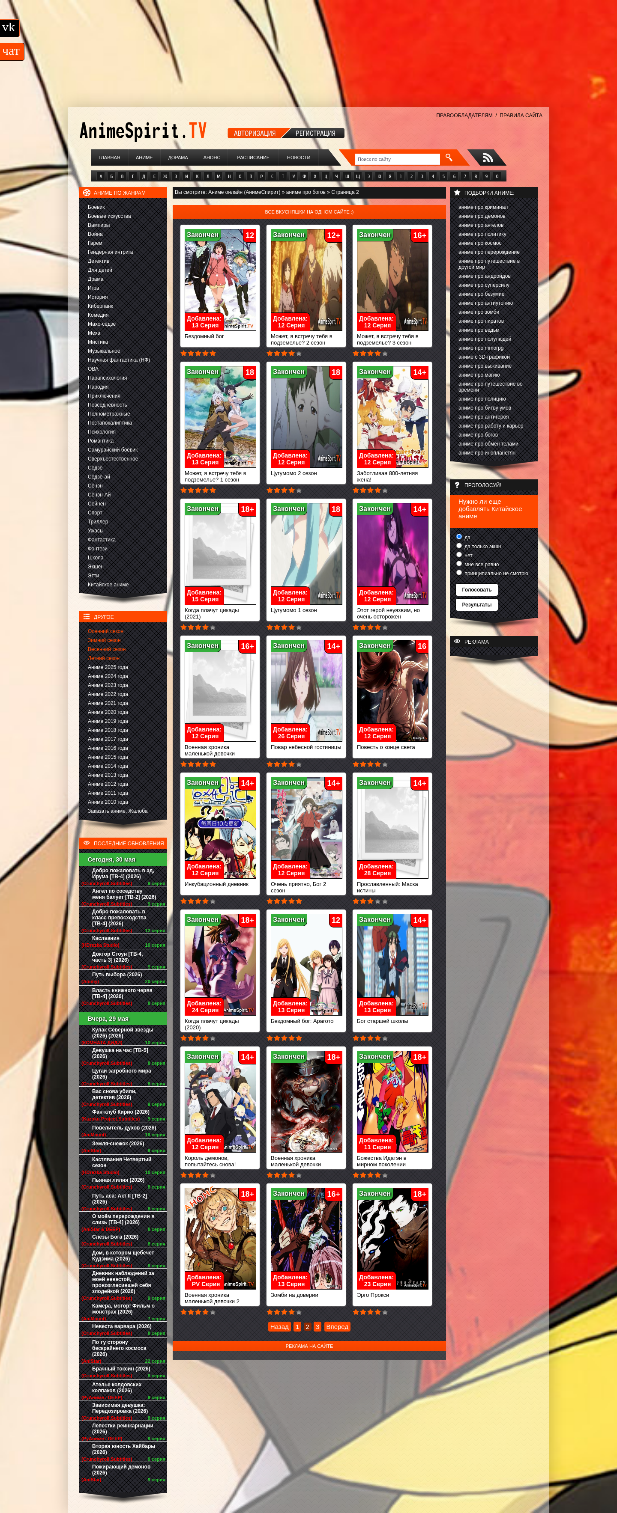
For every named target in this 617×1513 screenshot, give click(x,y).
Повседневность (107, 405)
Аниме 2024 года (108, 676)
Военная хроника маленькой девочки (220, 748)
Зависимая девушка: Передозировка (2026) (120, 1408)
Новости (298, 157)
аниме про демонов (482, 216)
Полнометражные (109, 414)
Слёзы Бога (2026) (115, 1237)
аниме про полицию (482, 399)
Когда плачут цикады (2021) (220, 611)
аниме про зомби (478, 312)
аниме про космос (479, 243)
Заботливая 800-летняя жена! (392, 474)
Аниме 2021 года (108, 703)
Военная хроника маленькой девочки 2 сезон (220, 1299)
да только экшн (482, 547)
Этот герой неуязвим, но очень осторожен (392, 611)
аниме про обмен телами (488, 444)
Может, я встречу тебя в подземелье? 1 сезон (220, 474)
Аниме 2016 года (108, 748)
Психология (102, 432)
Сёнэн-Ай (99, 495)
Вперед (337, 1326)
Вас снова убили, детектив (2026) (114, 1094)
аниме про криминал (483, 207)
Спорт (95, 513)
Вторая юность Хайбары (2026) (124, 1449)
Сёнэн (95, 486)
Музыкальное (104, 351)
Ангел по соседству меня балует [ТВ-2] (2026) (124, 894)
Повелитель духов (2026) (124, 1128)
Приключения (104, 396)
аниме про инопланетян (486, 453)
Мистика (98, 342)
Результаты (476, 605)
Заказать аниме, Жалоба (118, 811)
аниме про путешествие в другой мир (489, 264)
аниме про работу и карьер (491, 426)
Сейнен (97, 504)
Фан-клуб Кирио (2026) (121, 1112)
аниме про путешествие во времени (490, 387)
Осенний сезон (105, 631)
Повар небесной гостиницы (306, 744)
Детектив (98, 261)
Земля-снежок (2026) (118, 1144)
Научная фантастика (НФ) (119, 360)
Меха (94, 333)
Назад (279, 1326)
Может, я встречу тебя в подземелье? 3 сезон (392, 337)
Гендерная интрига (110, 252)
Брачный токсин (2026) (121, 1369)
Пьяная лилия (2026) (118, 1180)
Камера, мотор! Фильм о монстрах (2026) (123, 1309)
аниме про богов (478, 435)
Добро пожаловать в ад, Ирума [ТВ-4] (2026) (123, 874)
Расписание (253, 157)
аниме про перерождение (489, 252)
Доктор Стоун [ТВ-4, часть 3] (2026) (117, 957)
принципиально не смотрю (495, 574)
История (98, 297)
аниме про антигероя (483, 417)
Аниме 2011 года (108, 793)
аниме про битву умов (484, 408)
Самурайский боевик (113, 450)
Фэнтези (98, 549)
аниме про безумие (481, 294)
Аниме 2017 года (108, 739)
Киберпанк (100, 306)
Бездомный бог (220, 333)
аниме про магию (479, 375)
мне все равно (481, 565)
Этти (93, 576)
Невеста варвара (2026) (122, 1326)
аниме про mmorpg (480, 348)
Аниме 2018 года (108, 730)
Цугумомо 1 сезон (306, 607)
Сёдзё (95, 468)
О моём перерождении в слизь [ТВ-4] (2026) (123, 1219)
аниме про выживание (485, 366)
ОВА (93, 369)
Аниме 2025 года (108, 667)
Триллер (98, 522)
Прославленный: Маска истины (392, 885)
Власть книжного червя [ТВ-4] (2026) (122, 993)
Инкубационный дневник (220, 881)
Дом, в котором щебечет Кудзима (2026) (123, 1256)
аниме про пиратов (481, 321)
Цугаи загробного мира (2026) (121, 1074)
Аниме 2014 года (108, 766)
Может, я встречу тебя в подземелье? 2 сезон (306, 337)
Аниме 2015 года (108, 757)
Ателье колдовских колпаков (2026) (116, 1388)
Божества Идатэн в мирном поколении (392, 1159)
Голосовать (476, 590)
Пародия (98, 387)
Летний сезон (104, 658)
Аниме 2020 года (108, 712)
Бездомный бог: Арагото (306, 1018)
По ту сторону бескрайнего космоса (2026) (119, 1348)
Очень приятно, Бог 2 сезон (306, 885)
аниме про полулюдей (484, 339)
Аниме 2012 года (108, 784)
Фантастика (102, 540)
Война (95, 234)
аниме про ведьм (479, 330)
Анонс (212, 157)
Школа (95, 558)
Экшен (96, 567)
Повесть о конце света (392, 744)
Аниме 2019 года (108, 721)
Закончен (203, 234)
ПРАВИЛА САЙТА (521, 116)
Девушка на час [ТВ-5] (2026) (120, 1053)
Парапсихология (107, 378)
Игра (93, 288)
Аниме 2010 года (108, 802)
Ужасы (96, 531)
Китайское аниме (108, 585)
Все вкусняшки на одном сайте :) (309, 211)
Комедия (98, 315)
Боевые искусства (109, 216)
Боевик (96, 207)
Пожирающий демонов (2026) (121, 1470)
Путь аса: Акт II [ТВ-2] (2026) (119, 1199)
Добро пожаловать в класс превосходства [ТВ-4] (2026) (119, 918)
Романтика (101, 441)
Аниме (144, 157)
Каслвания (106, 938)
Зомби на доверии (306, 1292)
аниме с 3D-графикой (484, 357)
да (466, 538)
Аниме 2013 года (108, 775)
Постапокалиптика (110, 423)
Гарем (95, 243)
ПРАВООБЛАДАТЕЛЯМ (464, 116)
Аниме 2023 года (108, 685)
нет (468, 556)
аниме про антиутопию (485, 303)
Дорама (178, 157)
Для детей (100, 270)
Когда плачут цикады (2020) (220, 1022)
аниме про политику (482, 234)
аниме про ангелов (480, 225)
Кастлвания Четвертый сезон (121, 1162)
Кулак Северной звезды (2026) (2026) (122, 1033)
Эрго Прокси (392, 1292)
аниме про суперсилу (483, 285)
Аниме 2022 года (108, 694)
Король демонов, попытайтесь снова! (220, 1159)
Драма (95, 279)
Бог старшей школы (392, 1018)
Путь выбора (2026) (117, 975)
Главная (109, 157)
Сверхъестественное (113, 459)
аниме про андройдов (484, 276)
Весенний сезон (107, 649)
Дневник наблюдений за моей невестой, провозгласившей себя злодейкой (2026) (123, 1282)
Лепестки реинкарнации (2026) (122, 1429)
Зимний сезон (104, 640)
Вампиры (99, 225)
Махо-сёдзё (102, 324)
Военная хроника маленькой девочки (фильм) (306, 1162)
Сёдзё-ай (99, 477)
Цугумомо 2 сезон (306, 470)
